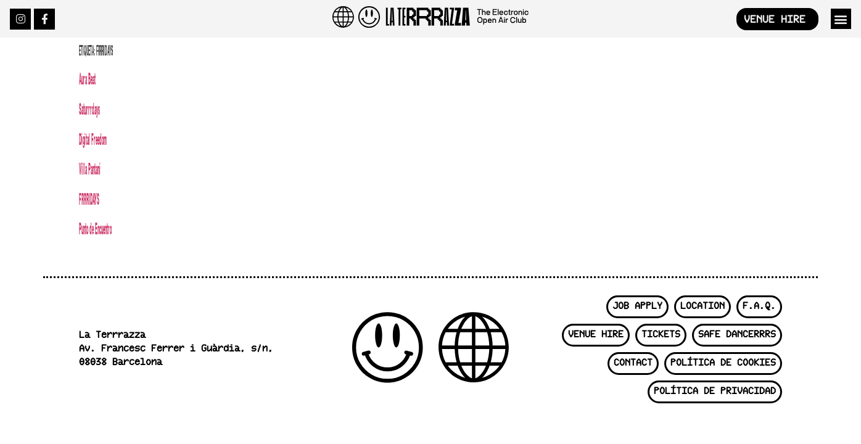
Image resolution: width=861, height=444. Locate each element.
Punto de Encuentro (95, 228)
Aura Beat (87, 78)
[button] (841, 19)
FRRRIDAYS (89, 199)
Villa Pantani (90, 168)
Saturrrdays (89, 109)
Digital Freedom (93, 139)
